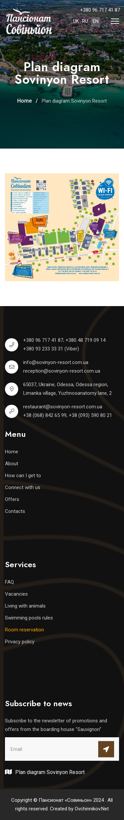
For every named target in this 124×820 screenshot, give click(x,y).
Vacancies (16, 594)
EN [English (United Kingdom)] (96, 21)
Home (11, 452)
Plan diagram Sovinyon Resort (45, 772)
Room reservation (24, 630)
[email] (62, 748)
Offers (12, 499)
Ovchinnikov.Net (92, 809)
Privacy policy (19, 642)
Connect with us (22, 487)
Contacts (15, 511)
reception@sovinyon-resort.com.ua (61, 371)
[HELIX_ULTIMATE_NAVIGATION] (115, 21)
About (11, 464)
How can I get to (23, 475)
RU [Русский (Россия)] (85, 21)
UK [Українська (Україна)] (76, 21)
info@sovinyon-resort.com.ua (55, 362)
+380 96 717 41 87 (100, 10)
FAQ (9, 582)
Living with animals (25, 606)
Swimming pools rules (29, 618)
